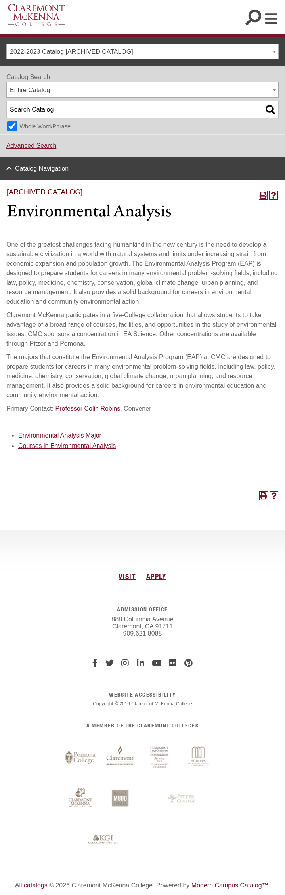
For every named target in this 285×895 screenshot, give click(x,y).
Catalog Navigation (42, 168)
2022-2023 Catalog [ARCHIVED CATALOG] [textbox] (71, 51)
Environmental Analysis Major (59, 435)
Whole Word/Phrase (45, 126)
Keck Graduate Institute (103, 839)
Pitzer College (182, 798)
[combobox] (142, 51)
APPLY (156, 576)
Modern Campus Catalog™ (229, 885)
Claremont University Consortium (160, 757)
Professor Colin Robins (88, 408)
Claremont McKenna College (36, 15)
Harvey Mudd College (120, 798)
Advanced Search (31, 145)
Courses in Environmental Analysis (67, 445)
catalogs (36, 885)
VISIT (127, 576)
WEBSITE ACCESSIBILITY (142, 694)
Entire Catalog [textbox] (30, 90)
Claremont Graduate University (120, 757)
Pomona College (80, 757)
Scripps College (199, 757)
